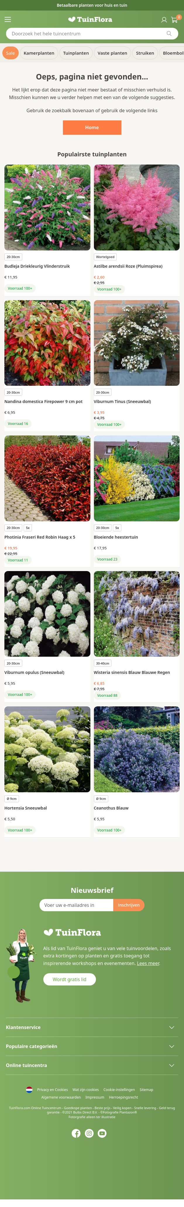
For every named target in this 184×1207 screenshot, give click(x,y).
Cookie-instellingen (119, 1089)
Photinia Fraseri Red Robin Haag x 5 (39, 537)
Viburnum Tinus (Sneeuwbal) (122, 401)
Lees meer (148, 963)
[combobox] (92, 33)
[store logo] (92, 19)
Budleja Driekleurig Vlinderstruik (37, 266)
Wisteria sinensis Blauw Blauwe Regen (132, 672)
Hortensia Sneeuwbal (25, 808)
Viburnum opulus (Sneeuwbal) (34, 672)
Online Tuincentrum (46, 1108)
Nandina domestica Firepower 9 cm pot (43, 401)
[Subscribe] (128, 905)
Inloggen (163, 19)
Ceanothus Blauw (111, 808)
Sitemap (146, 1089)
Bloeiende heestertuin (116, 537)
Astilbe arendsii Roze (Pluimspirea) (128, 266)
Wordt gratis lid (69, 979)
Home (92, 127)
